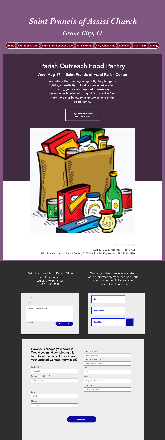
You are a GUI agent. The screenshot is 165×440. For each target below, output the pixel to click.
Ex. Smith (35, 367)
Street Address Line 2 (93, 359)
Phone (34, 401)
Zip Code (88, 385)
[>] (130, 322)
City (85, 368)
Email (33, 392)
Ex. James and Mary (40, 376)
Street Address (90, 351)
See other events (82, 116)
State (86, 377)
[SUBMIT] (64, 324)
